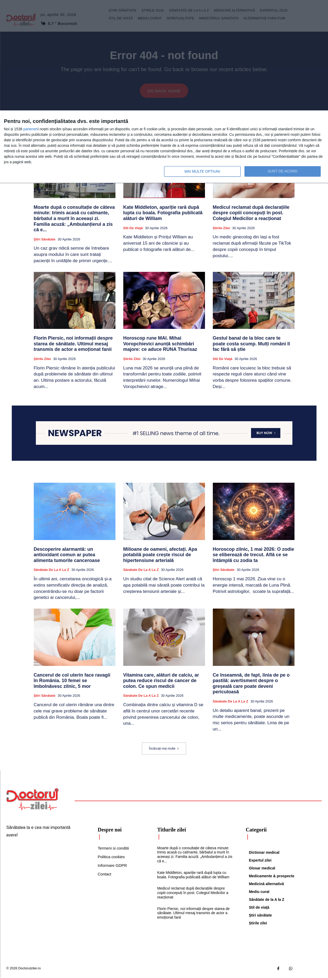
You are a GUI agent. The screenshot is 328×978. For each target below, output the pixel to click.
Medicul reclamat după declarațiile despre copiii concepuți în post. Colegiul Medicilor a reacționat (251, 213)
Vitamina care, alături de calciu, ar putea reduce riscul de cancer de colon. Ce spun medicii (161, 680)
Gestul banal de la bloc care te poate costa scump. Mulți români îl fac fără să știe (251, 344)
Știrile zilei (221, 228)
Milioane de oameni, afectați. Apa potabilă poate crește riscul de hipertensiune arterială (160, 555)
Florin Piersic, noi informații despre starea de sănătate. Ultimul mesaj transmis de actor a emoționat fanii (73, 344)
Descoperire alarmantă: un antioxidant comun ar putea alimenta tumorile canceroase (67, 555)
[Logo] (32, 799)
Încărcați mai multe (164, 749)
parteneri (30, 129)
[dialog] (164, 147)
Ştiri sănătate (44, 239)
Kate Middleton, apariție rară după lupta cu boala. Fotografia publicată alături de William (163, 213)
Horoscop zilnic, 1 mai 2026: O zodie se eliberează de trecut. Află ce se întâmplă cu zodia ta (253, 555)
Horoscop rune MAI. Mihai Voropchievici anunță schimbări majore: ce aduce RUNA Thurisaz (160, 344)
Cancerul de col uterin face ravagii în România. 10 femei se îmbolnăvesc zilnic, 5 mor (72, 680)
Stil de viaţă (133, 228)
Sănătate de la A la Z (51, 570)
